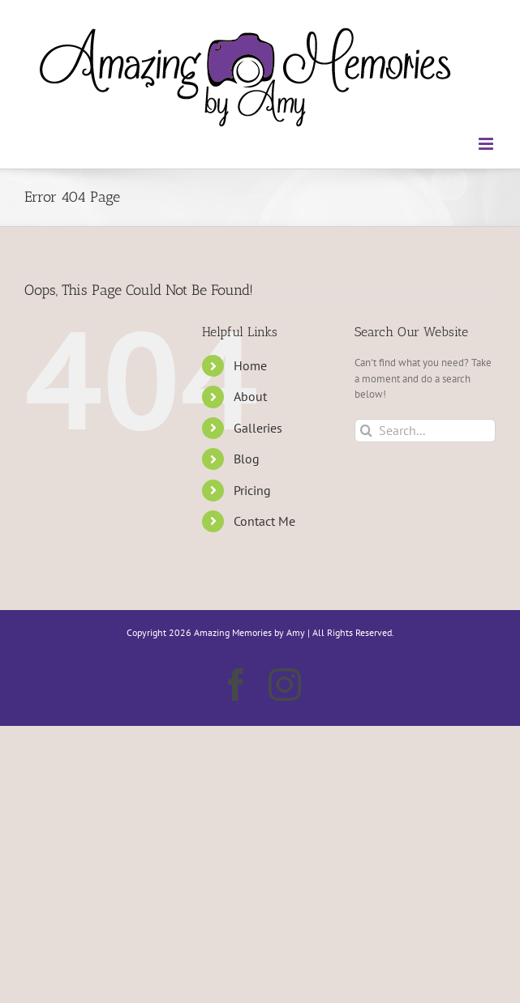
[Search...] (425, 430)
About (250, 396)
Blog (247, 458)
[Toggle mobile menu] (487, 143)
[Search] (366, 430)
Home (250, 365)
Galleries (258, 428)
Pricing (252, 490)
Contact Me (264, 521)
